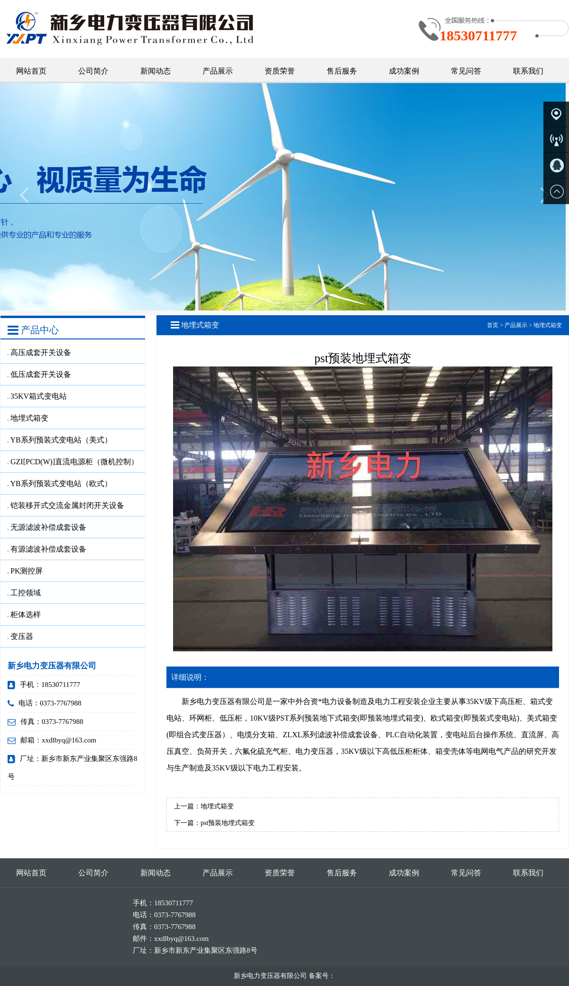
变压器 (20, 636)
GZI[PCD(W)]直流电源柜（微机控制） (73, 462)
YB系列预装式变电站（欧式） (60, 483)
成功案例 (404, 71)
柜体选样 (24, 614)
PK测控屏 (25, 571)
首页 (492, 325)
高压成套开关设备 (39, 352)
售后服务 (342, 71)
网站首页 (31, 71)
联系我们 (528, 71)
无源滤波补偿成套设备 (47, 527)
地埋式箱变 (28, 418)
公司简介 (93, 71)
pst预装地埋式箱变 (228, 822)
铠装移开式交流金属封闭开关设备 (66, 505)
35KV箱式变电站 (37, 396)
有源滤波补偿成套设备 (47, 549)
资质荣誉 (280, 71)
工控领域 (24, 593)
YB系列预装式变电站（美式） (60, 440)
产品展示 (217, 71)
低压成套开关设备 (39, 374)
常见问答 (466, 71)
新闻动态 (155, 71)
